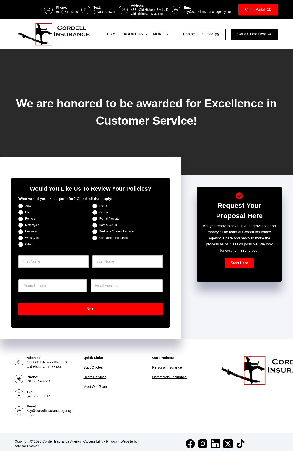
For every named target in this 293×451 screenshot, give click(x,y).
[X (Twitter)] (228, 440)
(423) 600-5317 (105, 12)
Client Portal (258, 9)
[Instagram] (202, 440)
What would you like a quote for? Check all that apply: (67, 199)
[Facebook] (190, 440)
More (161, 34)
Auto (28, 205)
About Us (136, 34)
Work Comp (32, 237)
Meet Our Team (95, 383)
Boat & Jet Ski (108, 225)
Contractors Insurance (113, 237)
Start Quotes (93, 364)
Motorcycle (32, 225)
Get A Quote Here (254, 34)
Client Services (95, 374)
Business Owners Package (116, 231)
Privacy (111, 438)
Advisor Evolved (27, 443)
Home (112, 34)
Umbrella (31, 231)
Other (29, 244)
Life (27, 212)
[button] (239, 263)
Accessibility (93, 438)
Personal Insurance (167, 364)
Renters (30, 218)
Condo (103, 212)
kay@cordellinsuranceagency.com (208, 12)
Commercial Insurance (169, 374)
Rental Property (109, 218)
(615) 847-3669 (67, 12)
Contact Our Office (201, 34)
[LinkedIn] (215, 440)
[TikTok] (240, 440)
